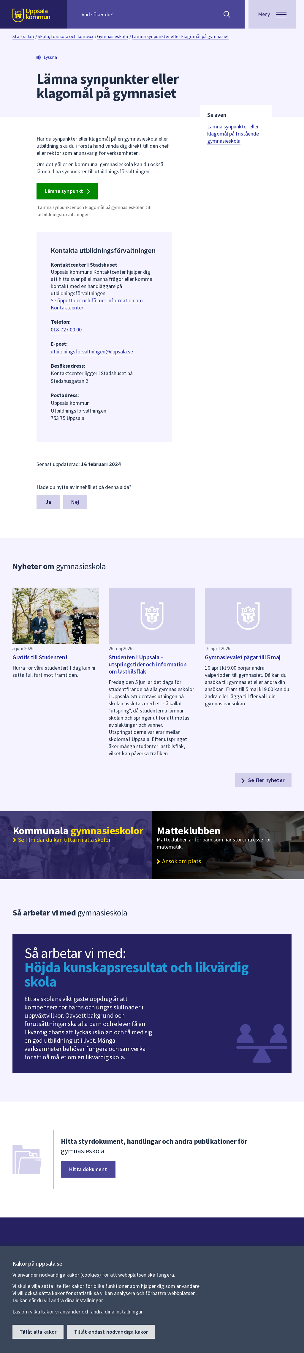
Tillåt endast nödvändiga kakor (111, 1331)
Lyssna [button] (50, 57)
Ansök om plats (181, 861)
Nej (75, 501)
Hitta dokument (88, 1169)
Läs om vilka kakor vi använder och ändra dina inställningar (77, 1311)
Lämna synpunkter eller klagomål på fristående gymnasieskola (233, 133)
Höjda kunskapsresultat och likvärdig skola (136, 974)
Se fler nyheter (262, 780)
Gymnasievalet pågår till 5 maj (243, 657)
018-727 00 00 (66, 329)
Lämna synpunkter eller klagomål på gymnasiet (180, 36)
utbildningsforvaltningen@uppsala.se (92, 351)
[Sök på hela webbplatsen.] (119, 14)
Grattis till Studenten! (39, 657)
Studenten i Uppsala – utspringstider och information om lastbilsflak (148, 664)
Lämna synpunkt (69, 191)
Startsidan (23, 36)
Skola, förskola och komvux (65, 36)
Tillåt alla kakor (38, 1331)
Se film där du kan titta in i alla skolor (64, 839)
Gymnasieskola (112, 36)
